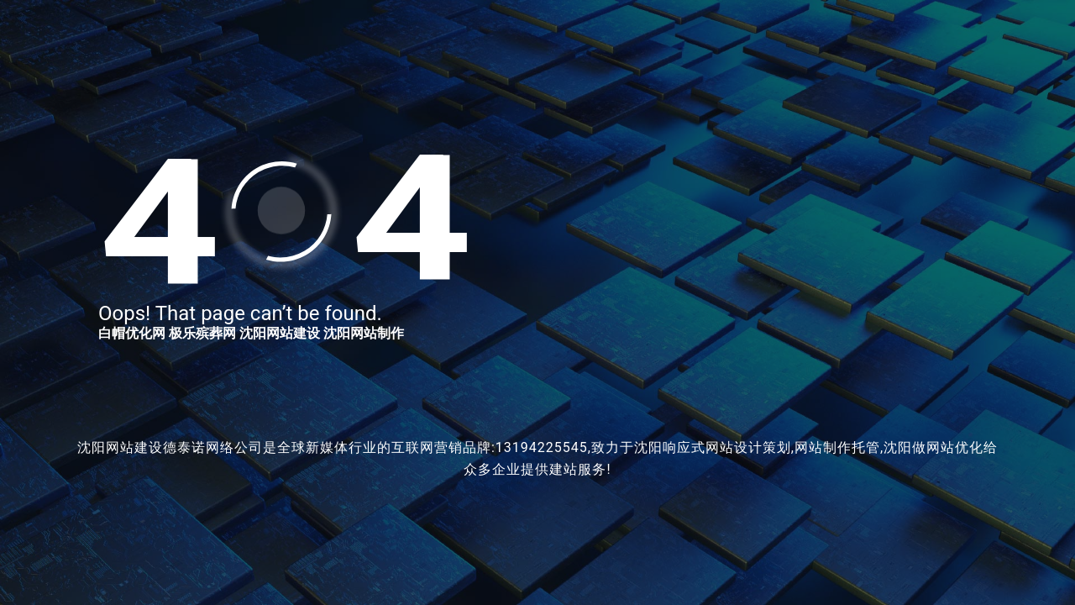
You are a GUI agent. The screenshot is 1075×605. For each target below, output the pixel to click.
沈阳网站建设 (279, 333)
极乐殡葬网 (202, 333)
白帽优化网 (131, 333)
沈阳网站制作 (363, 333)
